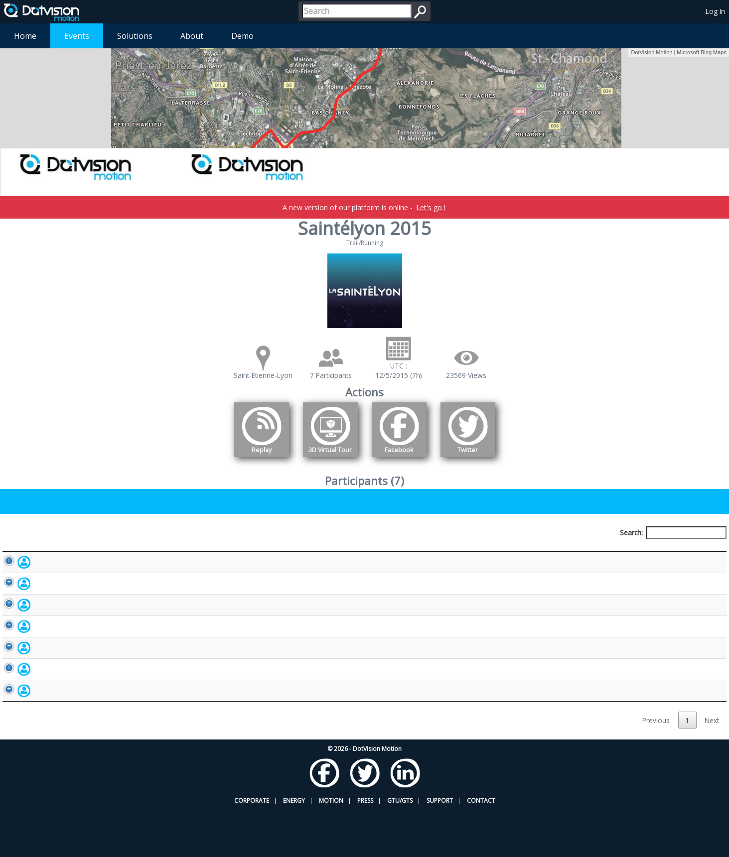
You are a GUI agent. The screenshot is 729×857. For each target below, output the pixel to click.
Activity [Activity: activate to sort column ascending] (555, 551)
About (191, 35)
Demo (242, 35)
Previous (656, 767)
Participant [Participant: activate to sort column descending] (91, 551)
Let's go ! (430, 207)
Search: (673, 532)
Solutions (134, 35)
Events (76, 35)
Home (25, 35)
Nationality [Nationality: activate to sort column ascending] (419, 551)
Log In (715, 11)
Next (712, 767)
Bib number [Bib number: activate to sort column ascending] (269, 551)
